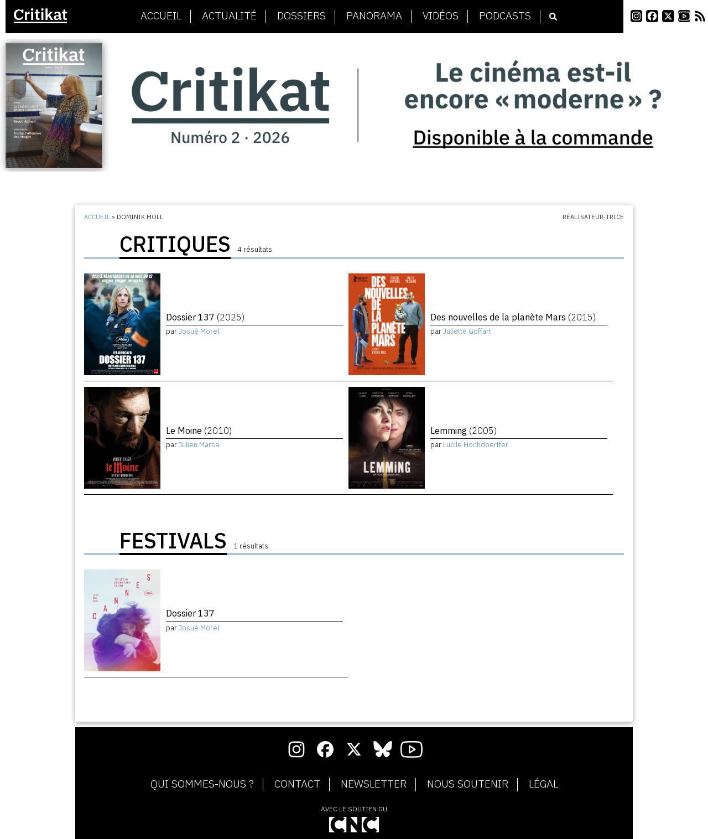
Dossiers (301, 16)
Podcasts (505, 16)
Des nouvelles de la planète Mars (513, 317)
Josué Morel (199, 331)
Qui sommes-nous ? (202, 784)
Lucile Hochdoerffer (475, 444)
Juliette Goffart (467, 331)
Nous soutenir (467, 784)
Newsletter (374, 784)
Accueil (160, 16)
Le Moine (199, 430)
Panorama (374, 16)
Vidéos (441, 16)
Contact (297, 784)
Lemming (463, 430)
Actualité (229, 16)
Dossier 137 (205, 317)
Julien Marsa (199, 444)
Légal (543, 784)
